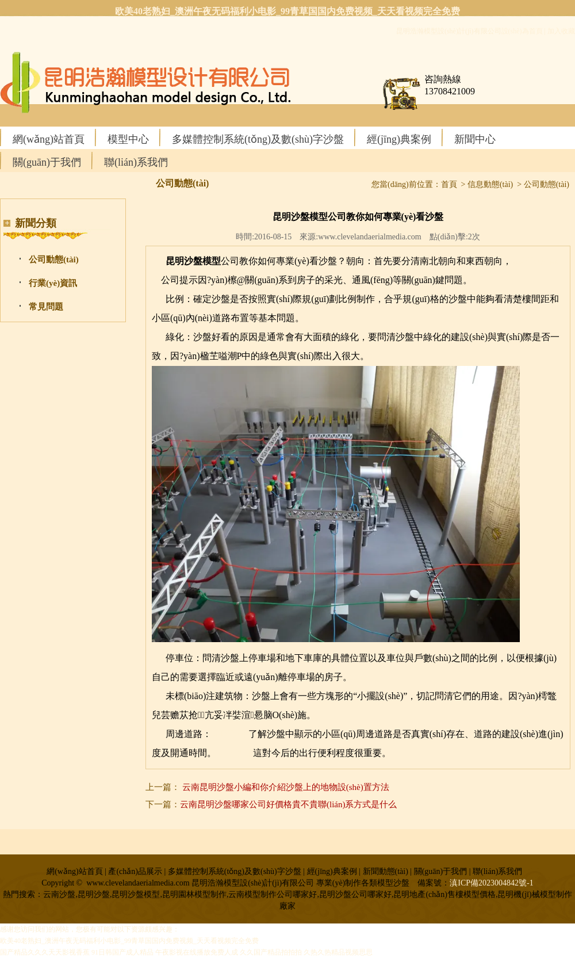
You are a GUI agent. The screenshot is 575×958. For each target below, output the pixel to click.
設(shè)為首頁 (522, 31)
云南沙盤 (234, 753)
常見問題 (46, 306)
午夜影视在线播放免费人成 (196, 952)
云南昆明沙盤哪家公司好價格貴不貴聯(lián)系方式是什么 (288, 804)
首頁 (449, 184)
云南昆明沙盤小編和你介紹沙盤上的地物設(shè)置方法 (285, 787)
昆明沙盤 (230, 734)
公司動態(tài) (54, 259)
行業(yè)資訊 (53, 283)
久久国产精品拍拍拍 (271, 952)
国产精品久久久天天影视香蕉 (45, 952)
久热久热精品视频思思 (338, 952)
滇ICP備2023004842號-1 (491, 883)
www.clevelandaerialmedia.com (369, 236)
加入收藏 (561, 31)
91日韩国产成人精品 (122, 952)
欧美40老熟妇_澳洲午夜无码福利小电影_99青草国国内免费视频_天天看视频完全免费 (287, 11)
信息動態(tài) (490, 184)
